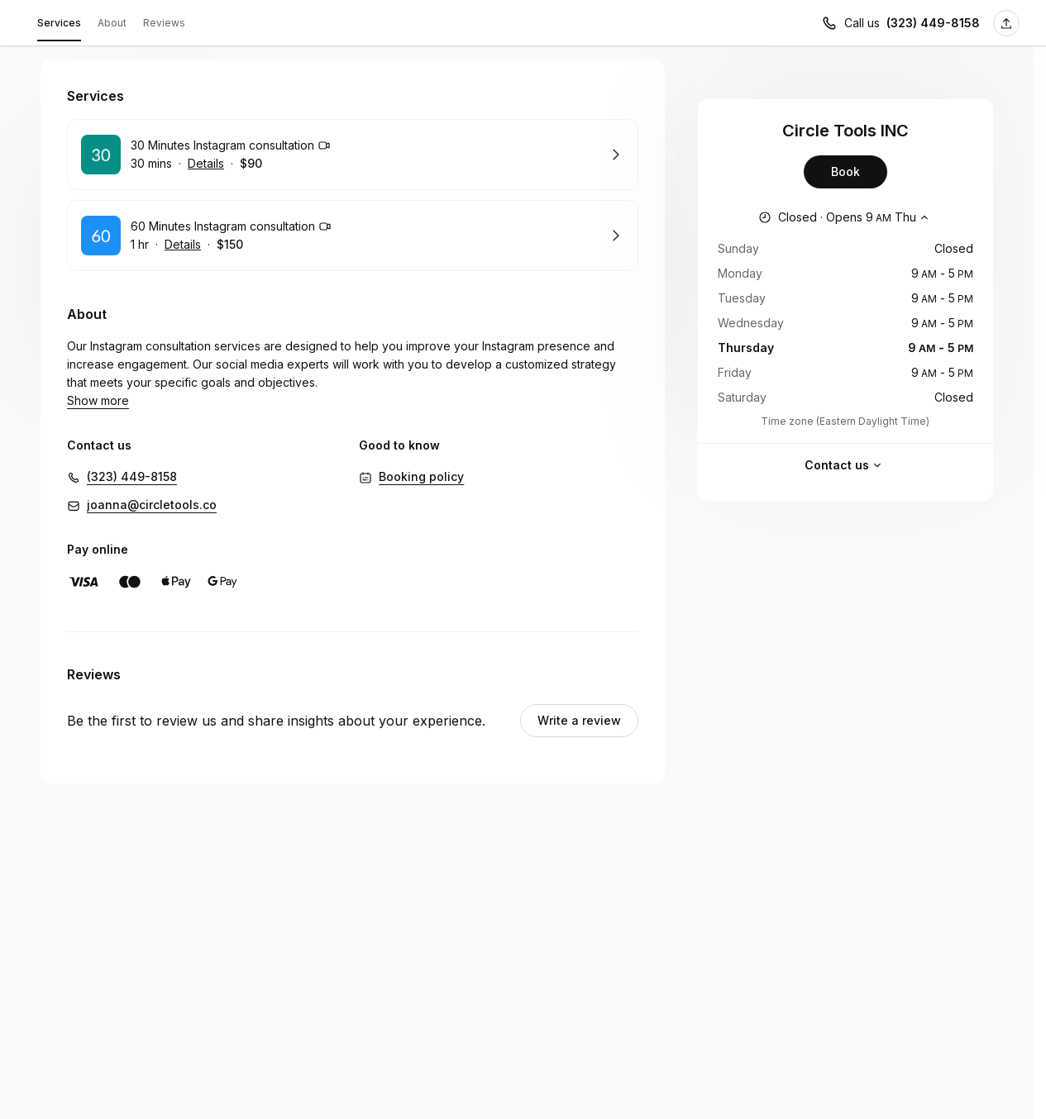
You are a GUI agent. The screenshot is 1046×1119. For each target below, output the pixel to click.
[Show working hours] (845, 217)
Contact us (845, 465)
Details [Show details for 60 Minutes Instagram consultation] (183, 245)
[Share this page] (1006, 23)
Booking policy (421, 458)
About (112, 23)
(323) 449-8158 (132, 458)
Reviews (164, 23)
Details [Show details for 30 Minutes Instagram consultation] (206, 164)
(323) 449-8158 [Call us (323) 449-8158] (933, 23)
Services (59, 26)
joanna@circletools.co (152, 486)
